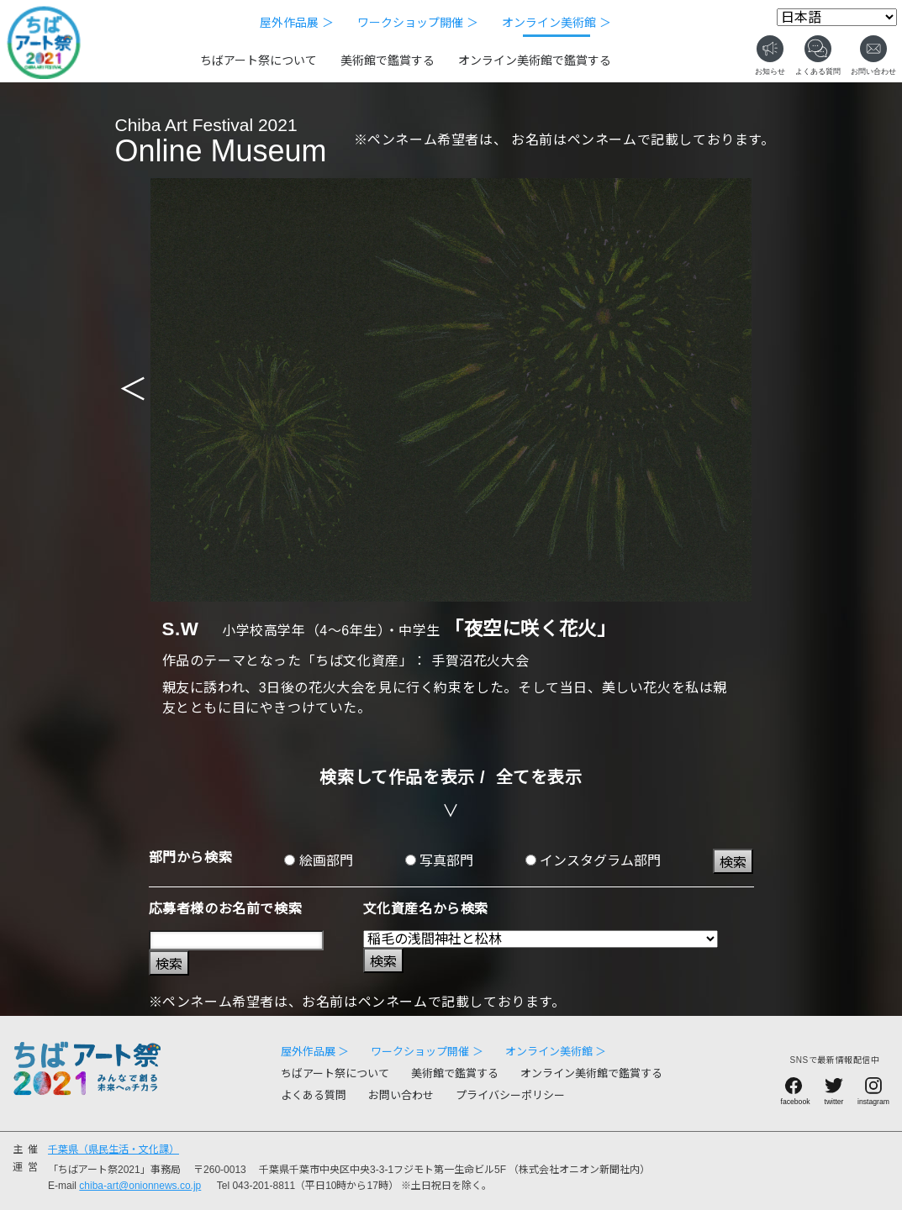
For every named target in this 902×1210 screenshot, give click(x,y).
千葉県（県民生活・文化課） (113, 1149)
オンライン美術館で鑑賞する (534, 60)
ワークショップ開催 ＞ (417, 22)
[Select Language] (837, 17)
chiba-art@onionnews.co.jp (140, 1186)
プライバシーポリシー (510, 1095)
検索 (733, 862)
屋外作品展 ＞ (297, 22)
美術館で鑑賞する (387, 60)
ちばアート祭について (258, 60)
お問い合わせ (401, 1095)
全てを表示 (539, 777)
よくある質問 (313, 1095)
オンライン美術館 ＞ (556, 22)
